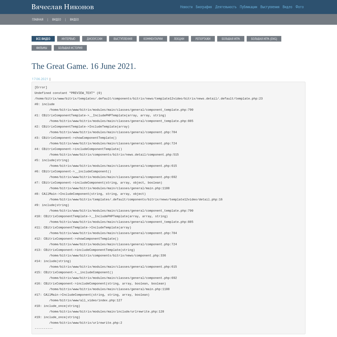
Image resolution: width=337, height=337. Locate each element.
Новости (186, 6)
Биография (204, 6)
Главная (37, 19)
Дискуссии (94, 39)
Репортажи (202, 39)
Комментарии (153, 39)
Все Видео (43, 39)
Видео (287, 6)
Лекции (179, 39)
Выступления (269, 6)
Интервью (68, 39)
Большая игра (231, 39)
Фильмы (41, 48)
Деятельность (226, 6)
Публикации (248, 6)
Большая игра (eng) (264, 39)
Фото (300, 6)
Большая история (70, 48)
